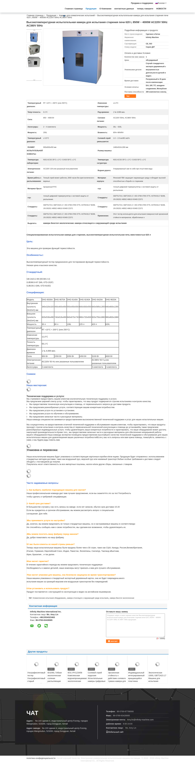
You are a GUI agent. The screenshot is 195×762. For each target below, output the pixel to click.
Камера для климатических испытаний (77, 15)
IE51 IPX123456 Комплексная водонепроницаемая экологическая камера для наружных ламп (77, 680)
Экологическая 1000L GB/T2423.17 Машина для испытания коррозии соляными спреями (157, 680)
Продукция (91, 9)
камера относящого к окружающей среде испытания (87, 598)
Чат (128, 96)
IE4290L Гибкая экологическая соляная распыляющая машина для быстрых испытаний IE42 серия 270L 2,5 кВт (56, 683)
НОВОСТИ (161, 9)
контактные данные (124, 9)
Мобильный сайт (115, 732)
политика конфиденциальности (40, 758)
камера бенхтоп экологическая (122, 598)
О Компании (105, 9)
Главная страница (74, 9)
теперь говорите (145, 9)
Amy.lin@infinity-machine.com (140, 720)
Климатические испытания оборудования (49, 598)
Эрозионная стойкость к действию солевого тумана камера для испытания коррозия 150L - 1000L (117, 681)
